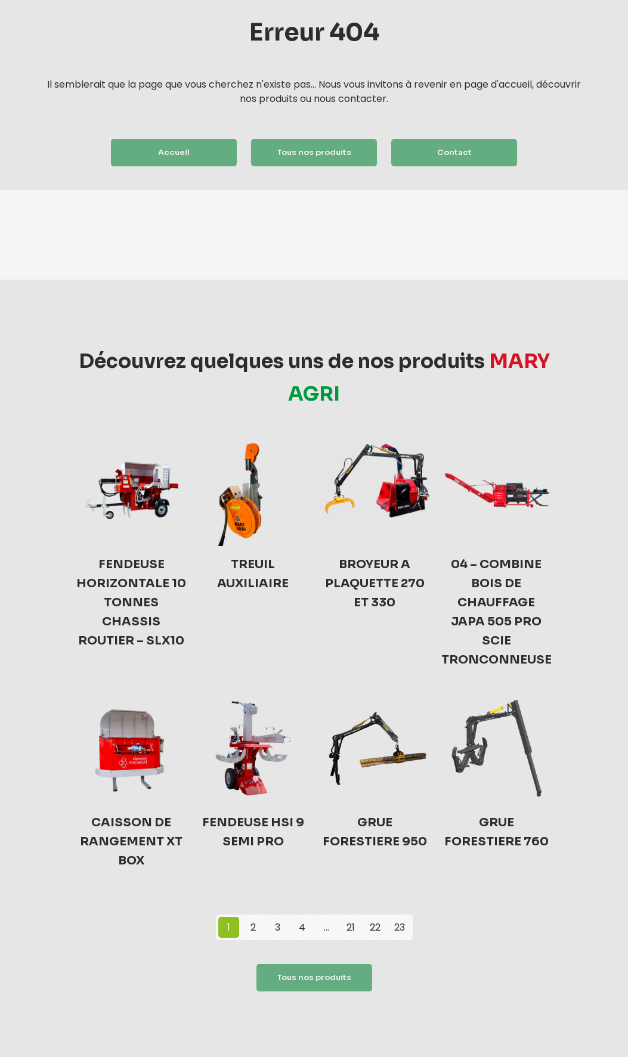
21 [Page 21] (351, 927)
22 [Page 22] (375, 927)
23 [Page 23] (399, 927)
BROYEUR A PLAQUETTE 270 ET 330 (375, 583)
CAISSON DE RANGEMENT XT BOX (131, 841)
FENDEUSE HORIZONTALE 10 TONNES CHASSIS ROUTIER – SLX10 (131, 602)
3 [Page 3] (277, 927)
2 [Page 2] (253, 927)
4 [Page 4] (302, 927)
